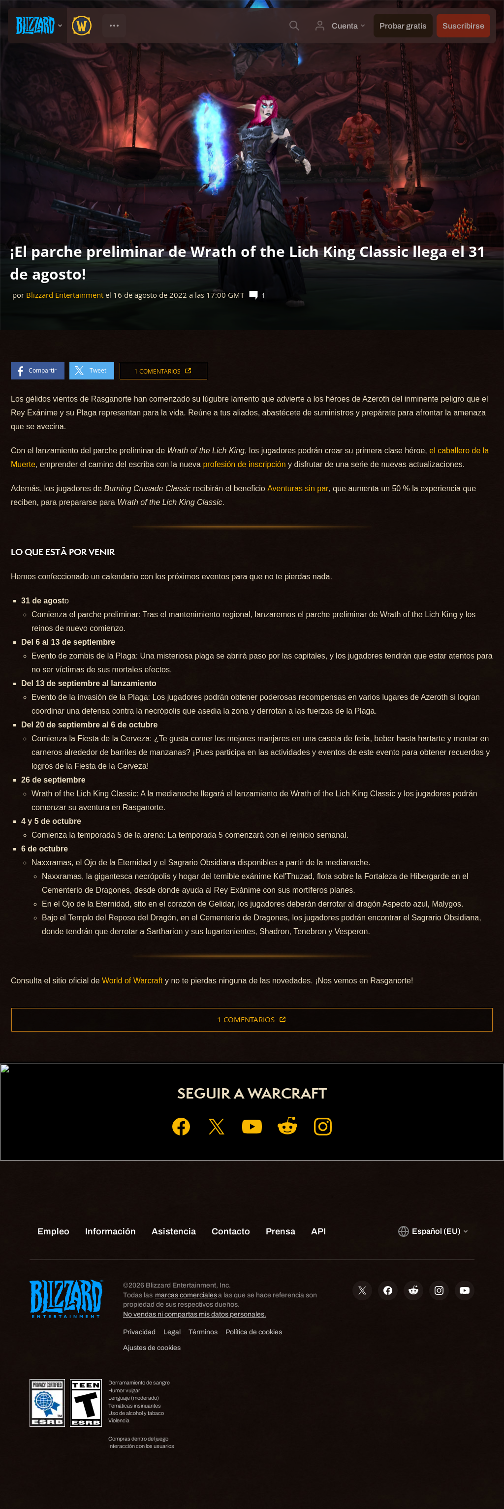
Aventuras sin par (297, 488)
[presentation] (37, 25)
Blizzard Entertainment (64, 295)
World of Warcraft (132, 980)
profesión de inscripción (244, 464)
